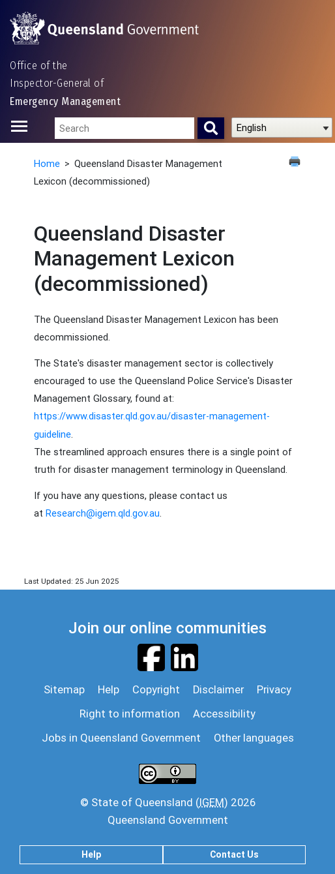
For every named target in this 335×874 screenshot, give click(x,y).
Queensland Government (168, 820)
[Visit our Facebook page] (151, 656)
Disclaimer (218, 689)
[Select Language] (281, 127)
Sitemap (64, 689)
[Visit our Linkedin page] (184, 656)
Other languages (254, 738)
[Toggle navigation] (23, 126)
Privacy (274, 689)
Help (91, 854)
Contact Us (234, 854)
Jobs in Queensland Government (121, 738)
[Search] (211, 128)
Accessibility (224, 713)
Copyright (156, 689)
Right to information (130, 713)
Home (47, 163)
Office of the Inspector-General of (65, 83)
